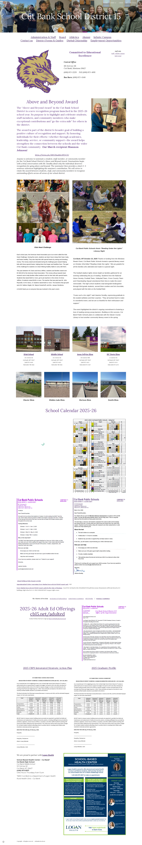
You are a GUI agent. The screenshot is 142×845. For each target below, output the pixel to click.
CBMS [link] (121, 3)
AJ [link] (126, 3)
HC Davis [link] (133, 3)
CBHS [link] (112, 3)
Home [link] (105, 3)
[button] (139, 2)
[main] (71, 16)
